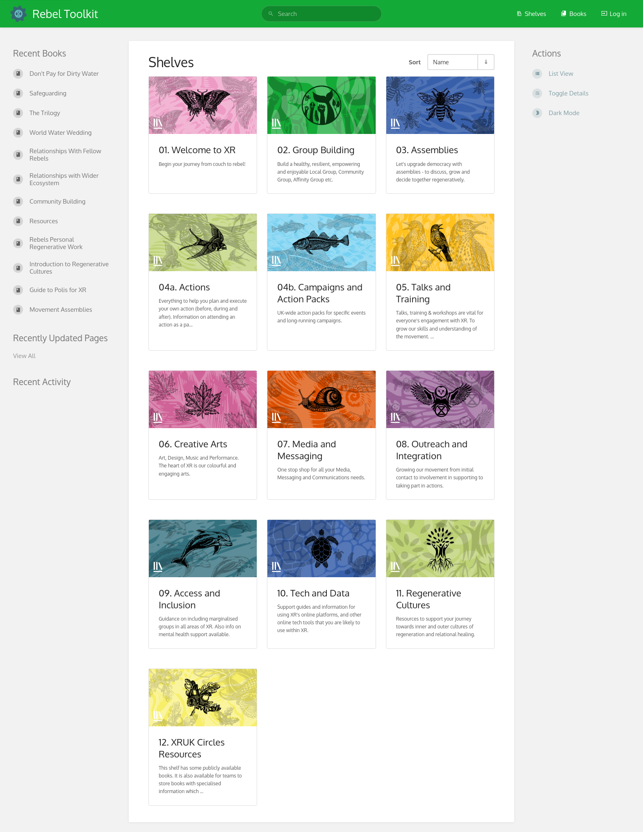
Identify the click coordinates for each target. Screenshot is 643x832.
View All (24, 356)
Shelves (531, 14)
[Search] (271, 14)
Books (573, 14)
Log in (614, 14)
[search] (321, 14)
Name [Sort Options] (441, 62)
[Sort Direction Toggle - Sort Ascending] (485, 62)
